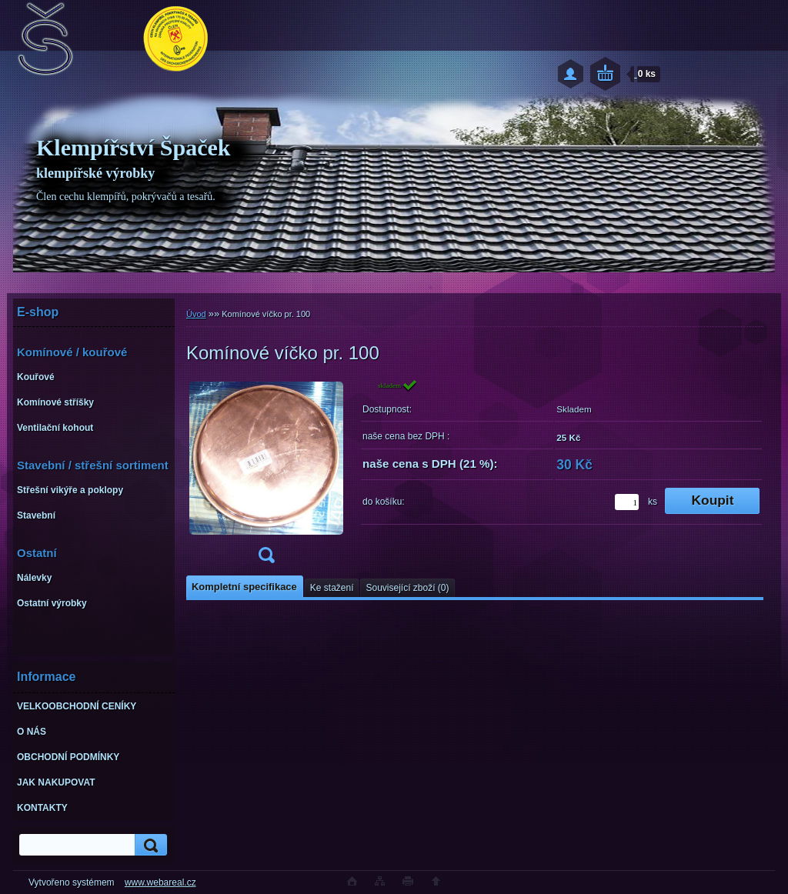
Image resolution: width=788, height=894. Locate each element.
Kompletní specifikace (244, 586)
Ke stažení (332, 587)
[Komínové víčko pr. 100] (266, 476)
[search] (148, 845)
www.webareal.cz (160, 882)
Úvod (196, 314)
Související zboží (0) (407, 587)
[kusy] (627, 502)
